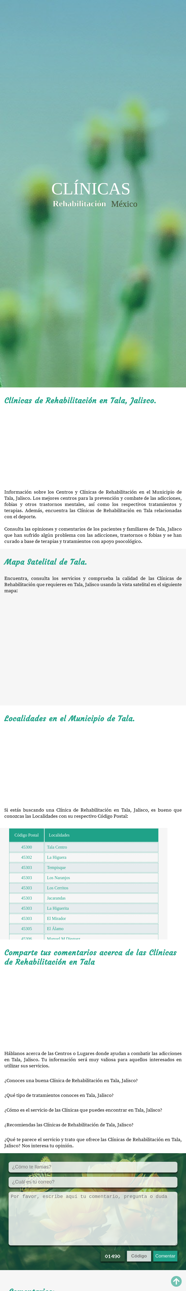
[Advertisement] (93, 447)
